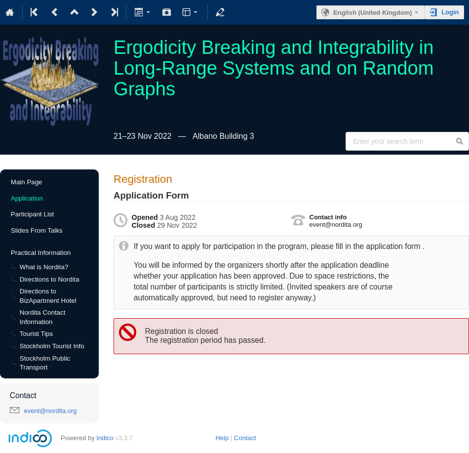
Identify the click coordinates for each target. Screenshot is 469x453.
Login (450, 12)
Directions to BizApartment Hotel (48, 296)
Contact (245, 438)
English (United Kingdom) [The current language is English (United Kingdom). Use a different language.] (372, 12)
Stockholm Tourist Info (52, 346)
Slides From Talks (37, 230)
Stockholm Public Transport (45, 363)
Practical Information (41, 252)
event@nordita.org (50, 410)
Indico (105, 438)
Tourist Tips (36, 333)
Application (27, 198)
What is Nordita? (44, 267)
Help (222, 438)
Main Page (26, 182)
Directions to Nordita (49, 279)
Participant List (32, 214)
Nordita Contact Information (43, 317)
